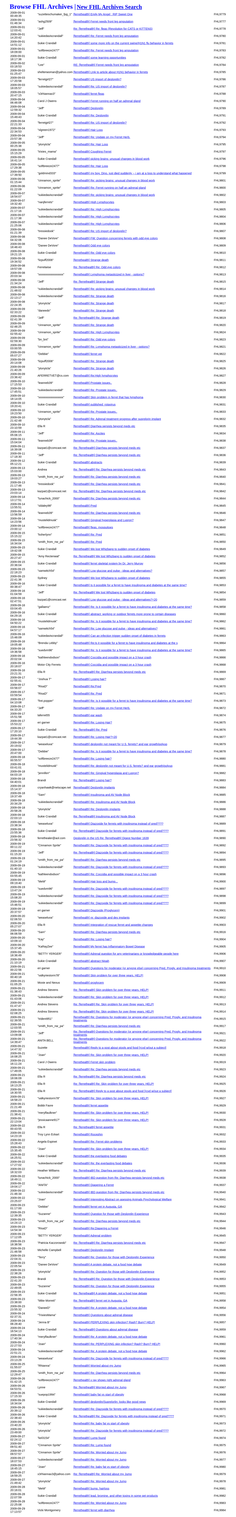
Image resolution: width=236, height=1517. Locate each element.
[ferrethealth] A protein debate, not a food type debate (107, 1264)
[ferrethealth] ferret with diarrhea (94, 1510)
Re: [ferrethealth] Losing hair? (92, 780)
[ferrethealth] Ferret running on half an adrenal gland (107, 101)
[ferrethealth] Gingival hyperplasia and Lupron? (103, 520)
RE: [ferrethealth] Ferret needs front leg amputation (106, 64)
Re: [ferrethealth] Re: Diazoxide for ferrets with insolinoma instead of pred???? (123, 1416)
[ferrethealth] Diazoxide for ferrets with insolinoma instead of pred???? (118, 823)
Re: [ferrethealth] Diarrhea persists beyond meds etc (107, 447)
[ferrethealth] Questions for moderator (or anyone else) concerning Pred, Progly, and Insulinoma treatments (141, 968)
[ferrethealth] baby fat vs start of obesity (98, 1394)
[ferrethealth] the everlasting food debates (100, 1156)
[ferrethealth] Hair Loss (88, 129)
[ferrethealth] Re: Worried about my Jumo (99, 1452)
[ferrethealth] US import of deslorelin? (97, 79)
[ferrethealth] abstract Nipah (91, 961)
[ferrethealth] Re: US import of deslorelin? (100, 86)
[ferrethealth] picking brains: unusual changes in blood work (111, 158)
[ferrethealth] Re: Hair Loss (90, 144)
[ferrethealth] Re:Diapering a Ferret (95, 1228)
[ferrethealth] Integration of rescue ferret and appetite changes (113, 924)
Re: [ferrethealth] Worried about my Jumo (99, 1387)
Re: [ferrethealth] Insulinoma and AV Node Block (104, 816)
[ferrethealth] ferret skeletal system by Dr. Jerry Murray (108, 563)
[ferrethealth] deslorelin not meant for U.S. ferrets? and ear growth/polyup (120, 744)
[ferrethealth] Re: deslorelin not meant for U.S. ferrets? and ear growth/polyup (122, 765)
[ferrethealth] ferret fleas (88, 93)
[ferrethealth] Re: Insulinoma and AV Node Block (104, 802)
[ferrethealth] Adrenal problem (92, 1235)
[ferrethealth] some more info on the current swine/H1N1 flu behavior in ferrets (123, 43)
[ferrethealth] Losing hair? (89, 679)
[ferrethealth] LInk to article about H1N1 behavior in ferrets (110, 72)
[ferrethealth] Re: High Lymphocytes (96, 209)
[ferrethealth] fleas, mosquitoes (93, 527)
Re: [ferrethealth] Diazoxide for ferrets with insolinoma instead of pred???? (121, 830)
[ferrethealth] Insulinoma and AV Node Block (101, 794)
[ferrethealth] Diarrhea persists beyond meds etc (104, 426)
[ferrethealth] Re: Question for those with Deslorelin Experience (113, 1257)
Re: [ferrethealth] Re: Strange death (96, 317)
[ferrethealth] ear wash (87, 715)
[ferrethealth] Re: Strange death (93, 296)
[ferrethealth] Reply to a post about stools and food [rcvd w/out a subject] (119, 1047)
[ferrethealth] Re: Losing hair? (92, 758)
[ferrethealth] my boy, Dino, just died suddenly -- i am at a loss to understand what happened (132, 173)
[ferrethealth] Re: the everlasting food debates (102, 1163)
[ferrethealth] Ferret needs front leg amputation (103, 21)
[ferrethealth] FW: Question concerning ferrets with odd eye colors (115, 238)
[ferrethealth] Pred (84, 505)
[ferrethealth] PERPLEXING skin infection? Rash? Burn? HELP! (114, 1322)
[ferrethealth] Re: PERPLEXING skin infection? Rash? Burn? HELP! (116, 1344)
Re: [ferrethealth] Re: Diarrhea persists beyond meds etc (109, 469)
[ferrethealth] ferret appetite (90, 1105)
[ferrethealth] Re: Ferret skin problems (97, 1141)
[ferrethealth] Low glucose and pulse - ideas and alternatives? (112, 570)
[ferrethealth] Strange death (91, 260)
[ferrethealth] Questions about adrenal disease (103, 1315)
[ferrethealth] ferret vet (87, 354)
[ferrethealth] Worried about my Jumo (97, 1365)
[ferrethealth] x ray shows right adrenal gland (101, 1380)
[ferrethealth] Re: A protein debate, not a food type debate (110, 1307)
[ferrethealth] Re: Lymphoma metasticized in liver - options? (111, 346)
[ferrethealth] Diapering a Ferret (93, 1185)
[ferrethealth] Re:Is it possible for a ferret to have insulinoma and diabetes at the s (125, 643)
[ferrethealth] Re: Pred (87, 534)
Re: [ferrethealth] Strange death (93, 281)
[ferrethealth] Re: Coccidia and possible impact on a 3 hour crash (115, 874)
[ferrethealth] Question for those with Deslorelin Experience (111, 1213)
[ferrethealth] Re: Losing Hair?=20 (95, 737)
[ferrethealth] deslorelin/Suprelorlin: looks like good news (109, 1401)
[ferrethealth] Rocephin (88, 1134)
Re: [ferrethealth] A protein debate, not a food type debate (110, 1293)
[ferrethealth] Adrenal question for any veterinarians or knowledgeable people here (126, 953)
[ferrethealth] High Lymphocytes (93, 202)
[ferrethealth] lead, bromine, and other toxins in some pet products (115, 1495)
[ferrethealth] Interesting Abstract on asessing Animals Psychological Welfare (122, 1199)
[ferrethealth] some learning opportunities (99, 57)
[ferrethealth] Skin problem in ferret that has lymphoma (108, 397)
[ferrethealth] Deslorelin (88, 108)
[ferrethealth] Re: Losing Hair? (92, 722)
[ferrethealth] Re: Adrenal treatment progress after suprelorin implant (117, 419)
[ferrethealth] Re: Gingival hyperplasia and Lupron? (106, 773)
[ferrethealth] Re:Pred (87, 686)
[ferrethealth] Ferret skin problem (94, 1062)
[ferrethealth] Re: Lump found (92, 1445)
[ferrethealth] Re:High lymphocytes (95, 375)
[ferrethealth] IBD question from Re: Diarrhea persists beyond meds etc (118, 1177)
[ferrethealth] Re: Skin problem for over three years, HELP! (111, 997)
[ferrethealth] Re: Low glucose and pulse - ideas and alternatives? (115, 628)
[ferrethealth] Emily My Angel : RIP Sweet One (102, 14)
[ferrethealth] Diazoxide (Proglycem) (96, 910)
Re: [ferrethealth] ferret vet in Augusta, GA (100, 1300)
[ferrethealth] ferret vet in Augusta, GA (97, 1206)
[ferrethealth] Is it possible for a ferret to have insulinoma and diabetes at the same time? (130, 585)
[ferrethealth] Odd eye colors (91, 245)
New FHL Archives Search (109, 7)
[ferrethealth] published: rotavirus (94, 404)
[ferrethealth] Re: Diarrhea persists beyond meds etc (107, 476)
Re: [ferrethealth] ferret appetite (93, 1127)
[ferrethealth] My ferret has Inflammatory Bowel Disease (109, 946)
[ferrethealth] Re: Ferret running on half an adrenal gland (109, 187)
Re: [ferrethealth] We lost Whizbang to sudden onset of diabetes (114, 556)
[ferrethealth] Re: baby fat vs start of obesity (101, 1423)
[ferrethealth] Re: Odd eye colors (94, 252)
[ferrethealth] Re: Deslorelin (91, 115)
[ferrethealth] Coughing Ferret (92, 151)
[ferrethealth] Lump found (89, 1438)
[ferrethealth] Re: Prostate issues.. (95, 390)
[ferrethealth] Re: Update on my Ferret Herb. (101, 137)
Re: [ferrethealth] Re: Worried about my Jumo (102, 1474)
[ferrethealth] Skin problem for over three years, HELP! (108, 975)
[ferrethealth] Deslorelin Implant (93, 1250)
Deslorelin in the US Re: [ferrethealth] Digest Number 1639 (111, 838)
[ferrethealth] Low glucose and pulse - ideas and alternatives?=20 (115, 599)
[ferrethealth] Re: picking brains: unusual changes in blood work (114, 180)
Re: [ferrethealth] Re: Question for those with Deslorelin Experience (116, 1279)
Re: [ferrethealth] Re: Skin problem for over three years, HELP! (113, 1004)
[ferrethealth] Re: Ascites (89, 433)
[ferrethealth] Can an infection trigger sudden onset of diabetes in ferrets (119, 635)
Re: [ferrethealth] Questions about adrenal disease (105, 1329)
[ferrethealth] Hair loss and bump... (95, 881)
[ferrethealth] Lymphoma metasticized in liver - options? (108, 274)
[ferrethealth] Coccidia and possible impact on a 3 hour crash (112, 657)
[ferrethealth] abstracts (87, 462)
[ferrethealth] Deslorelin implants (94, 787)
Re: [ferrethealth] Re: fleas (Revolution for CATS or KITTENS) (112, 28)
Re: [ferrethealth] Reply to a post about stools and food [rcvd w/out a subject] (122, 1091)
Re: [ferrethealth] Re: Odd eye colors (96, 267)
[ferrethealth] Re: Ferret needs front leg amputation (106, 36)
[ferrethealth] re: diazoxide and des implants (101, 917)
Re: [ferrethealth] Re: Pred (90, 729)
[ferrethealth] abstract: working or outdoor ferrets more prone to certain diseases (124, 614)
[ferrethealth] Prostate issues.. (92, 382)
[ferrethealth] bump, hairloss (91, 1488)
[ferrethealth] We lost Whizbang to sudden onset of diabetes (111, 549)
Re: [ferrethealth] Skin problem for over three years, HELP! (111, 989)
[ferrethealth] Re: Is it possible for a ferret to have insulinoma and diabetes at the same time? (132, 606)
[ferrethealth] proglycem (88, 982)
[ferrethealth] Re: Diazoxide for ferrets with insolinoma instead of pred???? (121, 845)
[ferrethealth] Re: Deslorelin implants (96, 809)
